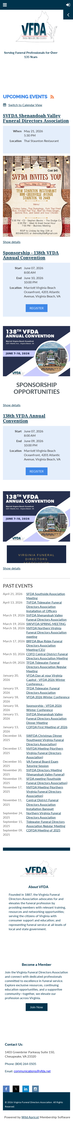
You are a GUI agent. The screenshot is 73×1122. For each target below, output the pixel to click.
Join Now (36, 1007)
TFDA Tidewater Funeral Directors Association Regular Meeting (46, 667)
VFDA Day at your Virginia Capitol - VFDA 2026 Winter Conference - (45, 679)
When (17, 131)
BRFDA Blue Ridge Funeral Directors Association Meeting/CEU (44, 645)
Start (18, 268)
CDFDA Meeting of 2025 (43, 830)
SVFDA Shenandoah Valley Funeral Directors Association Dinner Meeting (46, 718)
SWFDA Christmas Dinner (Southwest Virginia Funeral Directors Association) (45, 740)
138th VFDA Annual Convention (24, 418)
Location (16, 141)
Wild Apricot (30, 1117)
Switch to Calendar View (25, 105)
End (19, 278)
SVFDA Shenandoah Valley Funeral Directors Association (36, 118)
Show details (11, 242)
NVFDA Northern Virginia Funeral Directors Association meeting (46, 632)
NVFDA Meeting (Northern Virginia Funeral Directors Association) (44, 753)
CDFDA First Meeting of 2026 (46, 727)
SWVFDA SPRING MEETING (46, 624)
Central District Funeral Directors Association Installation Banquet (42, 804)
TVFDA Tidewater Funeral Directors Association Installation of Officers (44, 606)
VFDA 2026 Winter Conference (47, 697)
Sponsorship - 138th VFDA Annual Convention (31, 255)
